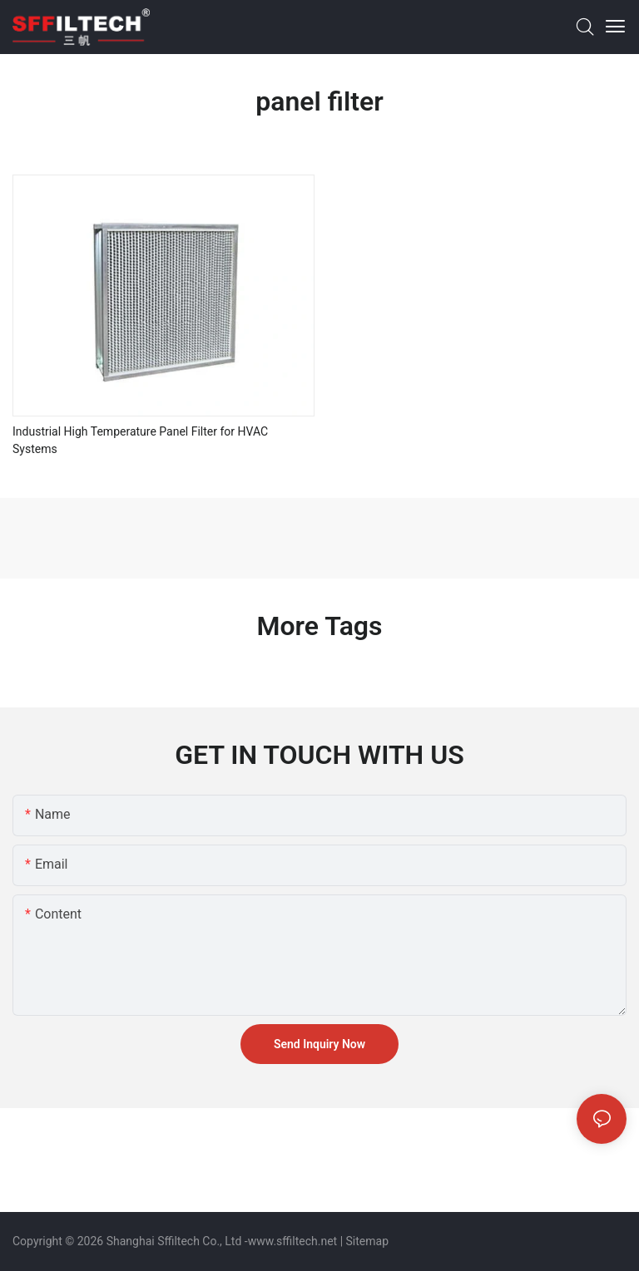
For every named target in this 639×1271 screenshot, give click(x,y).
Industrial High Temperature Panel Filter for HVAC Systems (140, 440)
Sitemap (367, 1241)
